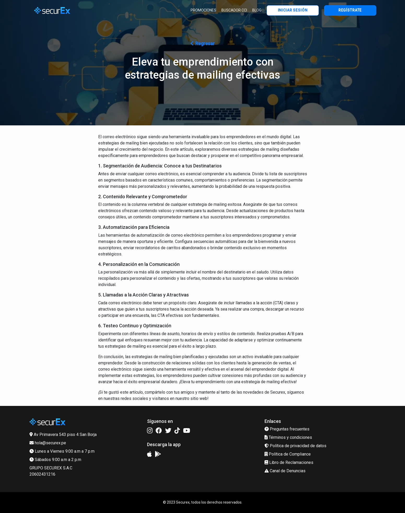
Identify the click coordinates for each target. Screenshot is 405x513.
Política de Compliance (288, 454)
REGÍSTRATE (350, 10)
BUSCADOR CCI (234, 10)
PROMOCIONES (203, 10)
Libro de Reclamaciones (289, 462)
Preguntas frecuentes (287, 429)
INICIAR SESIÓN (293, 10)
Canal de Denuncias (285, 470)
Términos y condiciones (288, 437)
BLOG (256, 10)
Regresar (203, 43)
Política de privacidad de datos (295, 445)
